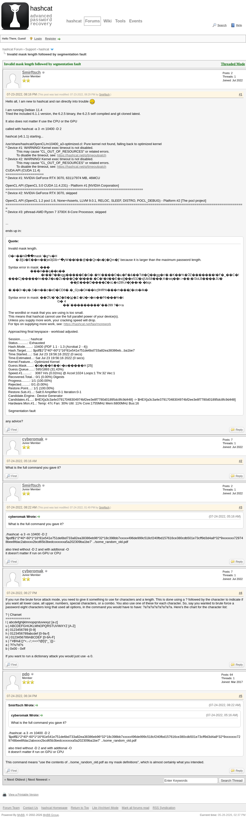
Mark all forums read (135, 808)
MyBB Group (51, 814)
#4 (240, 593)
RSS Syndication (164, 808)
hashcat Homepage (54, 808)
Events (135, 21)
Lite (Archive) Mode (105, 808)
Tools (120, 21)
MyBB (20, 814)
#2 (240, 461)
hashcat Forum (13, 49)
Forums (92, 21)
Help (239, 25)
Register (50, 38)
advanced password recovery (40, 15)
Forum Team (11, 808)
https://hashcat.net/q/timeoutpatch (81, 155)
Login (38, 38)
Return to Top (80, 808)
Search (222, 25)
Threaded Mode (233, 64)
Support (30, 49)
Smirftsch (31, 72)
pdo (25, 674)
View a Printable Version (23, 794)
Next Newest (37, 779)
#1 (240, 94)
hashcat (73, 21)
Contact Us (30, 808)
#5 (240, 696)
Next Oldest (16, 779)
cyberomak (33, 439)
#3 (240, 507)
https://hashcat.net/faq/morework (87, 324)
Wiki (107, 21)
